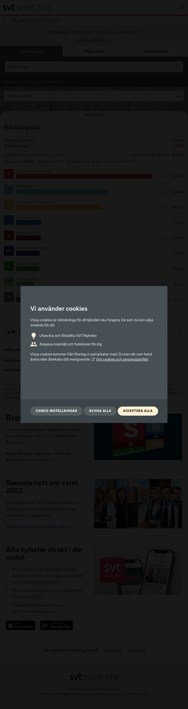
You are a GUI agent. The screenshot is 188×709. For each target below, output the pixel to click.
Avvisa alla (100, 411)
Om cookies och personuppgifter (119, 359)
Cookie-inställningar (56, 411)
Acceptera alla (138, 411)
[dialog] (94, 354)
